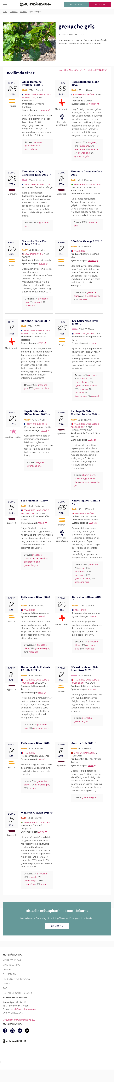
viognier (92, 142)
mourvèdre (91, 385)
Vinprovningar (12, 960)
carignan (83, 389)
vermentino (41, 558)
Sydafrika (79, 184)
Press (6, 983)
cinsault (84, 378)
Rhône (90, 94)
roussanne (39, 142)
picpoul (38, 302)
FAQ (5, 988)
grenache (93, 375)
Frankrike (30, 94)
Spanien (78, 753)
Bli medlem (9, 974)
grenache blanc (33, 145)
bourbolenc (84, 152)
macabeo (83, 299)
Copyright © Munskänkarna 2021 (19, 1019)
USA (27, 254)
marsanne (79, 149)
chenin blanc (88, 475)
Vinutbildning (11, 965)
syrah (78, 385)
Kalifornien (36, 254)
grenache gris (32, 149)
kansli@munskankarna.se (23, 1009)
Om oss (7, 969)
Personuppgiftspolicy (16, 979)
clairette (93, 149)
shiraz (44, 884)
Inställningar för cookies (19, 993)
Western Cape (93, 184)
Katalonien (89, 753)
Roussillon (43, 184)
